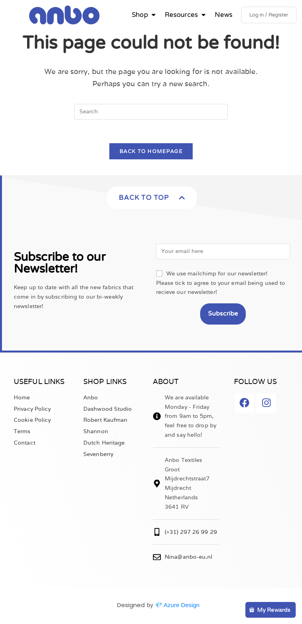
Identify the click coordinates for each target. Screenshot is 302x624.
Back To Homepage (151, 152)
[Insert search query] (151, 112)
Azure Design (181, 606)
